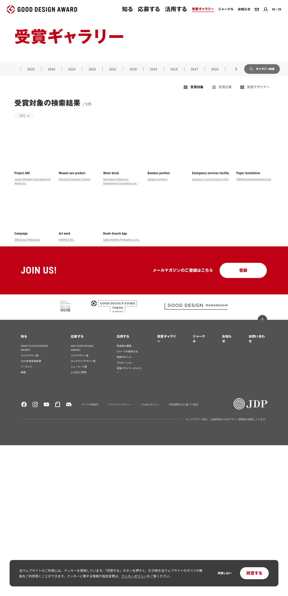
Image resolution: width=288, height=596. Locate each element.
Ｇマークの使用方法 (127, 357)
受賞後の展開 (124, 351)
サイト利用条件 (90, 410)
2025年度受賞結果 (31, 367)
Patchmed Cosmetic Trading (74, 185)
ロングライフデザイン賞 (83, 367)
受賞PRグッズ (124, 363)
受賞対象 (193, 93)
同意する (254, 573)
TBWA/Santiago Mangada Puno (253, 185)
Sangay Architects (157, 185)
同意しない (225, 573)
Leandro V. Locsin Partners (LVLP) (210, 185)
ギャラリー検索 (260, 75)
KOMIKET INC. (66, 245)
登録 (243, 276)
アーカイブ (26, 372)
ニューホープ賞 (79, 372)
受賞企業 (221, 93)
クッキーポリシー (134, 576)
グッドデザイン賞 (29, 361)
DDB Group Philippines (27, 245)
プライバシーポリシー (120, 410)
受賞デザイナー (255, 93)
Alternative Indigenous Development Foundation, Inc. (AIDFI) (120, 189)
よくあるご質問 (78, 378)
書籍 (23, 378)
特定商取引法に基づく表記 (183, 410)
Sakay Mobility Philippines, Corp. (121, 245)
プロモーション (124, 368)
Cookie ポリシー (150, 410)
